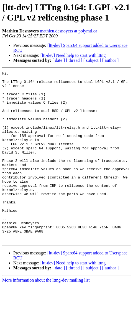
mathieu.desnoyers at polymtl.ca (68, 31)
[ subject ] (92, 60)
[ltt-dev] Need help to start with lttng (73, 55)
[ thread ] (74, 60)
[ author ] (110, 60)
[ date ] (58, 60)
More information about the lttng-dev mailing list (46, 314)
